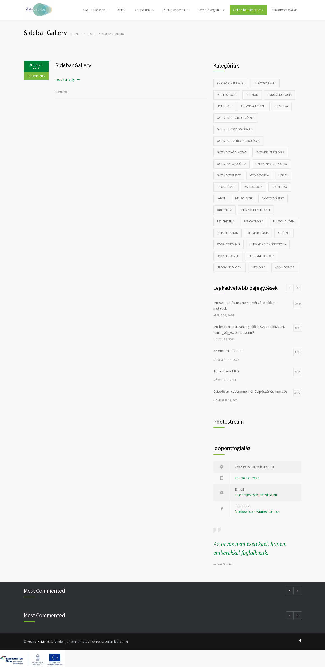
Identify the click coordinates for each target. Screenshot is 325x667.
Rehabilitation (227, 233)
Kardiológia (253, 187)
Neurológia (244, 198)
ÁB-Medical (43, 641)
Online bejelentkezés (248, 10)
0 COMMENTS (36, 76)
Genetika (282, 106)
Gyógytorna (259, 175)
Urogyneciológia (261, 256)
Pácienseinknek (174, 10)
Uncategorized (228, 256)
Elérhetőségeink (209, 10)
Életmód (252, 95)
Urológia (258, 267)
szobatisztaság (228, 244)
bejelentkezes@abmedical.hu (256, 495)
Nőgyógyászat (273, 198)
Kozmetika (279, 187)
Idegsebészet (226, 187)
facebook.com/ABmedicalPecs (257, 511)
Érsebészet (224, 106)
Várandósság (285, 267)
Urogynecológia (229, 267)
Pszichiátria (225, 221)
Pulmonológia (284, 221)
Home (75, 34)
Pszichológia (253, 221)
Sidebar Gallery (73, 65)
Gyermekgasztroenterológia (238, 141)
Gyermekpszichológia (271, 164)
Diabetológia (227, 95)
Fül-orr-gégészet (253, 106)
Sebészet (284, 233)
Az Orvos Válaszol (230, 83)
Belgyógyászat (265, 83)
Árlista (121, 10)
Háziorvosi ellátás (284, 10)
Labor (221, 198)
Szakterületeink (94, 10)
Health (283, 175)
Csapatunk (142, 10)
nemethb (61, 91)
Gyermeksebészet (229, 175)
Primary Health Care (256, 210)
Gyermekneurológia (231, 164)
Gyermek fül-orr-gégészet (235, 118)
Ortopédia (224, 210)
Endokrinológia (280, 95)
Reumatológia (258, 233)
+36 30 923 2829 (247, 478)
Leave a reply (65, 79)
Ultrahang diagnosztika (267, 244)
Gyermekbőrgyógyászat (234, 129)
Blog (90, 34)
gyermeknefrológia (270, 152)
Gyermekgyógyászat (231, 152)
